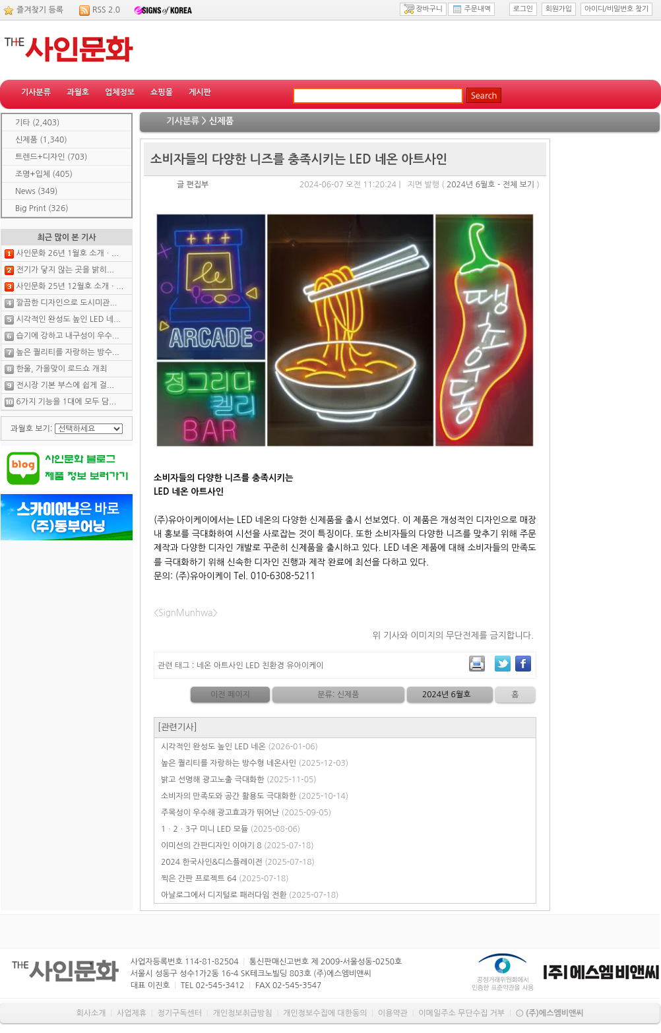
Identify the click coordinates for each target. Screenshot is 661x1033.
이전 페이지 (230, 695)
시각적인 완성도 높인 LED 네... (68, 319)
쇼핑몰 (161, 92)
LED (252, 666)
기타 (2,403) (37, 123)
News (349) (36, 191)
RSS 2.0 (106, 10)
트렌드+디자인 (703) (51, 157)
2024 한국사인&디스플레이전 (238, 862)
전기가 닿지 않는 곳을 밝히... (64, 270)
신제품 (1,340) (41, 140)
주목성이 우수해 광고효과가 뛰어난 (246, 813)
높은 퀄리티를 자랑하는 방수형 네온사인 (254, 763)
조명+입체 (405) (44, 174)
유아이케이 (304, 666)
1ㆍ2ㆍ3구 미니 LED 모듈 (230, 829)
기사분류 (36, 92)
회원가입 (559, 9)
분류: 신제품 (338, 695)
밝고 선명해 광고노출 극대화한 (239, 780)
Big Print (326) (42, 208)
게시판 (200, 92)
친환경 (273, 666)
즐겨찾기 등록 (39, 10)
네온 (204, 666)
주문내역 (471, 9)
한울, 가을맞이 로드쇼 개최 (61, 369)
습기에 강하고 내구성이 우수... (67, 336)
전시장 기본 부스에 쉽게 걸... (64, 385)
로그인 (523, 9)
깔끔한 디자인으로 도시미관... (66, 303)
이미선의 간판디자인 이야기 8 (237, 846)
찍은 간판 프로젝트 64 (225, 879)
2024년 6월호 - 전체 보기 (490, 185)
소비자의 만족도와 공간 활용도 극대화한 (254, 796)
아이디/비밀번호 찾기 (616, 9)
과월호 (78, 92)
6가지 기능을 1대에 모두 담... (66, 402)
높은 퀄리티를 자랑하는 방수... (67, 352)
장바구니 (423, 9)
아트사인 (228, 666)
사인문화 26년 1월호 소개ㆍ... (67, 253)
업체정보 (120, 92)
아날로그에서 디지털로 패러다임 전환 (250, 895)
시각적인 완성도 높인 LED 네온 (239, 747)
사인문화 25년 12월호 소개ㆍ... (69, 286)
